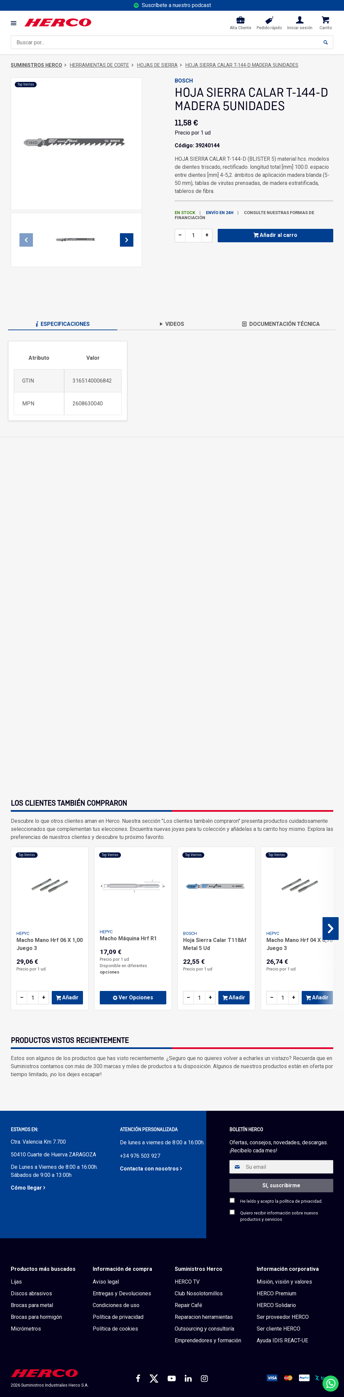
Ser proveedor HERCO (283, 1317)
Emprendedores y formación (208, 1340)
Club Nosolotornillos (199, 1293)
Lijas (16, 1282)
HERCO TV (187, 1282)
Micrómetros (26, 1329)
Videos (172, 324)
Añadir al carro (275, 235)
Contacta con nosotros (149, 1168)
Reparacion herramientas (204, 1317)
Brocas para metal (32, 1305)
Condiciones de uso (116, 1305)
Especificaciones (63, 324)
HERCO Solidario (276, 1305)
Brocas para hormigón (36, 1317)
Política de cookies (115, 1329)
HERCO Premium (276, 1293)
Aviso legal (106, 1282)
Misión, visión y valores (284, 1282)
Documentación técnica (281, 324)
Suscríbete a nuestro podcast (176, 5)
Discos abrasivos (31, 1293)
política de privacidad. (301, 1201)
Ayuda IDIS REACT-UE (282, 1340)
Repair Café (188, 1305)
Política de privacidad (118, 1317)
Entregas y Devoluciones (122, 1293)
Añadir (67, 997)
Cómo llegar (26, 1188)
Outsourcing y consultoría (204, 1329)
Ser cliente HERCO (278, 1329)
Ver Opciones (133, 997)
